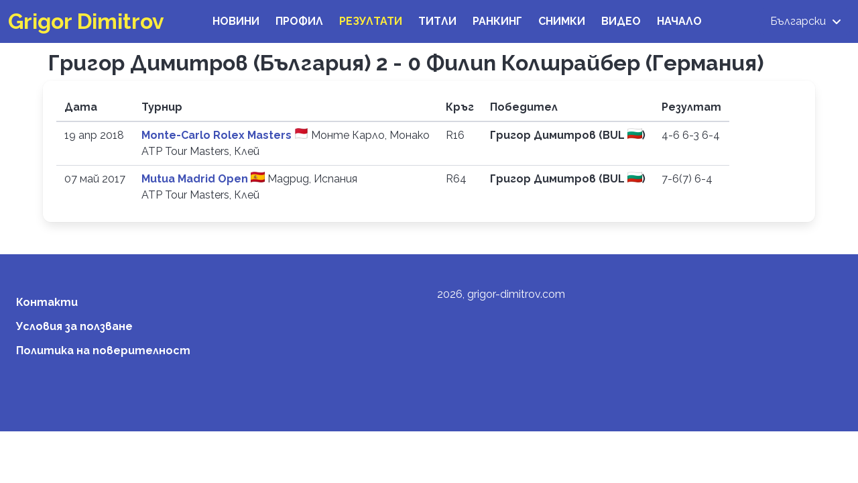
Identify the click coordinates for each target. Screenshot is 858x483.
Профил (299, 21)
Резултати (370, 21)
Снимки (561, 21)
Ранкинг (497, 21)
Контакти (47, 302)
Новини (235, 21)
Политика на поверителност (103, 350)
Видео (621, 21)
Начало (679, 21)
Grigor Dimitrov (86, 21)
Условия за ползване (74, 326)
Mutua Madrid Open (196, 178)
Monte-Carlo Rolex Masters (217, 135)
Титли (437, 21)
